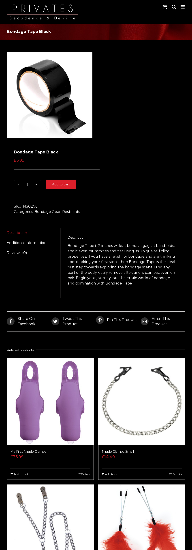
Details (85, 474)
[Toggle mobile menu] (183, 6)
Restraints (71, 212)
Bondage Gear (47, 212)
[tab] (30, 233)
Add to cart (61, 184)
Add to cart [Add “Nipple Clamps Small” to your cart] (112, 474)
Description (17, 233)
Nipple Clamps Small (118, 452)
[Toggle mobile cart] (165, 6)
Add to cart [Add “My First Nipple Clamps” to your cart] (20, 474)
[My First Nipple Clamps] (50, 401)
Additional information (27, 243)
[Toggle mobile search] (174, 6)
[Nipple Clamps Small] (141, 401)
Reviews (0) (17, 253)
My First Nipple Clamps (28, 452)
